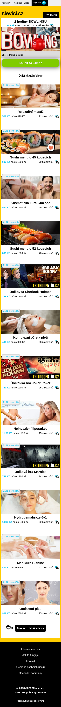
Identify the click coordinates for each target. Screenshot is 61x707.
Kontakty (6, 2)
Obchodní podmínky (30, 673)
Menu (51, 15)
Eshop (26, 2)
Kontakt (30, 661)
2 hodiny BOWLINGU (30, 21)
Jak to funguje (30, 655)
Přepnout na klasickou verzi (30, 701)
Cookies (18, 2)
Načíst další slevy (30, 628)
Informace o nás (30, 649)
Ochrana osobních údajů (30, 667)
